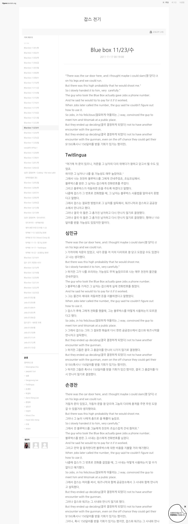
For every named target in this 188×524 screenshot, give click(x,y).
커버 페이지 (28, 37)
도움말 (181, 2)
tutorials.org (9, 3)
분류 (26, 358)
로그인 (174, 2)
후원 (167, 2)
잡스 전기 (93, 19)
